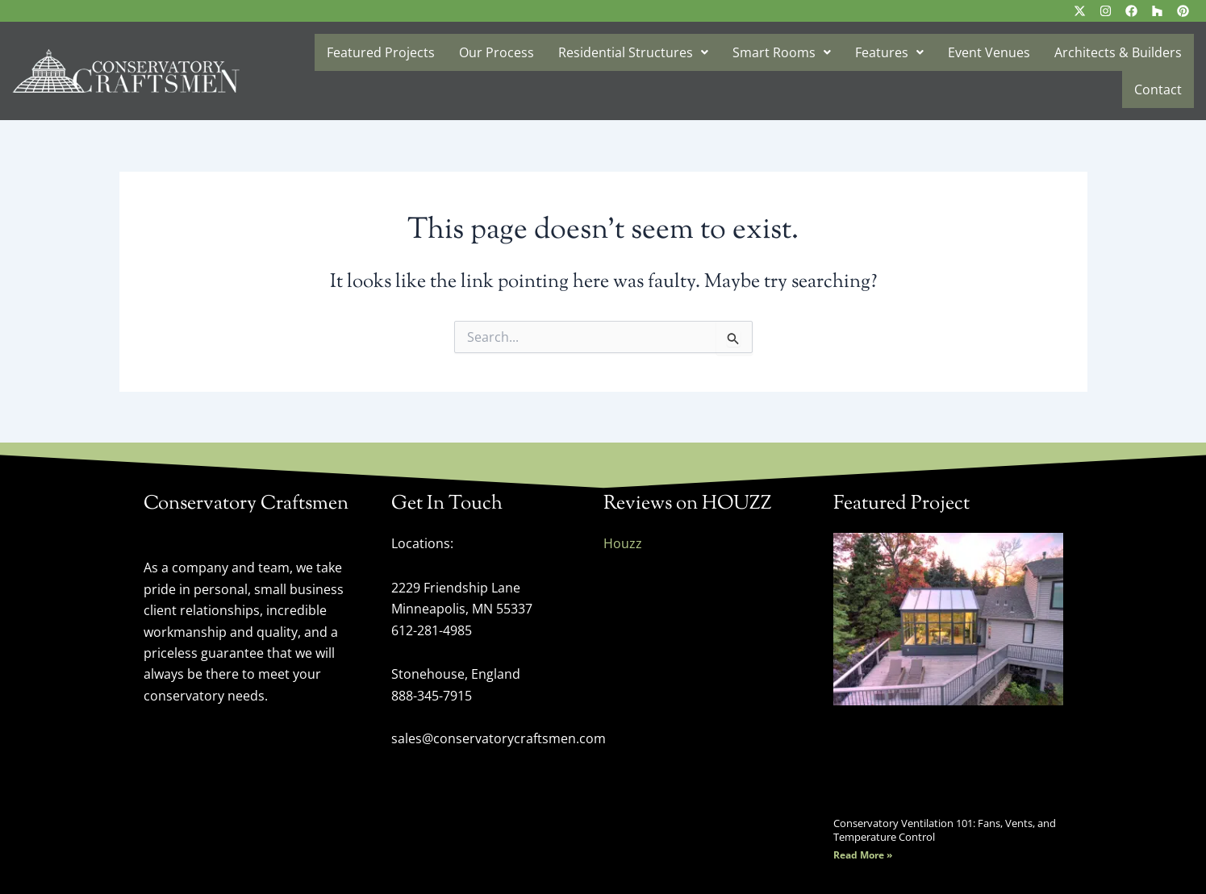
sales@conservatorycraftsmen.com (498, 737)
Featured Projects (381, 52)
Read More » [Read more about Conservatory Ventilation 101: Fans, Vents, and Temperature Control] (862, 855)
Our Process (496, 52)
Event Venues (989, 52)
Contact (1158, 89)
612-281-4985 (431, 630)
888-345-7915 (431, 695)
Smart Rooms (781, 52)
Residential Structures (633, 52)
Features (889, 52)
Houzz (622, 543)
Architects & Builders (1118, 52)
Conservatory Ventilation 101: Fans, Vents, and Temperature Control (944, 829)
